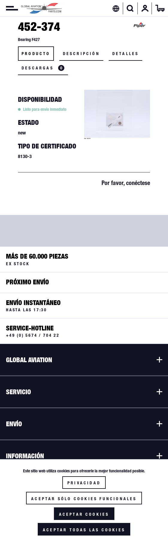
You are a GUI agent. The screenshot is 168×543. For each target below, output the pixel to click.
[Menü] (9, 8)
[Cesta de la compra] (160, 8)
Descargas (43, 68)
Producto (36, 53)
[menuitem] (9, 8)
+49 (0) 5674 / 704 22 (33, 335)
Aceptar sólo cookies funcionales (84, 498)
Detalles (125, 53)
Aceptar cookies (84, 514)
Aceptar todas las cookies (84, 529)
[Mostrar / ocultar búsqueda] (130, 8)
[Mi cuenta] (145, 8)
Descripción (81, 53)
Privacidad (84, 482)
